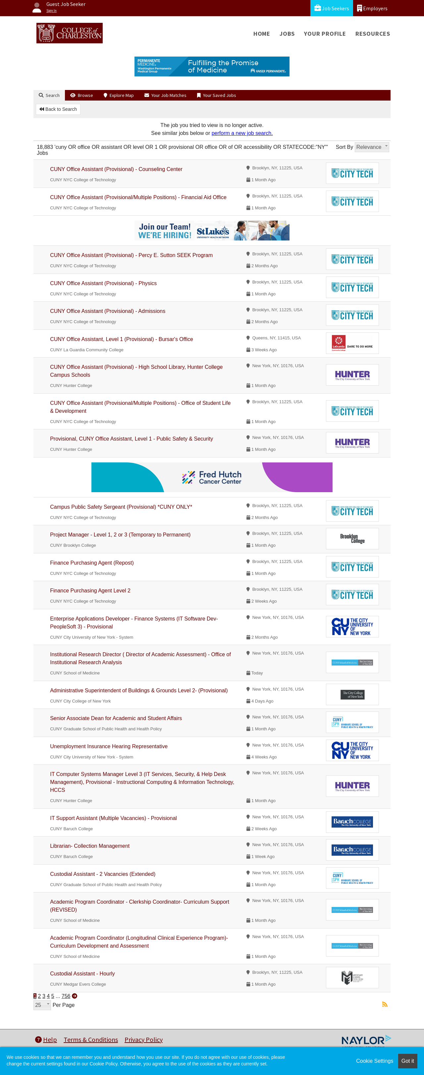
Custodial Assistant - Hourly (82, 973)
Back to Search (58, 109)
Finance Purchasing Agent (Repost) (92, 563)
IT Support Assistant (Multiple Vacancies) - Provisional (113, 818)
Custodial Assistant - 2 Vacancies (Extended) (102, 874)
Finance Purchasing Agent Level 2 (90, 590)
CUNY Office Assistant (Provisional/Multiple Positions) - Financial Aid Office (138, 197)
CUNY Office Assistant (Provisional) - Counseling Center (116, 169)
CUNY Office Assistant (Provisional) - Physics (103, 283)
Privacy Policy (144, 1039)
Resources (372, 33)
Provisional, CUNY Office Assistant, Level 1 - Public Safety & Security (131, 439)
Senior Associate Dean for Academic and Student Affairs (116, 718)
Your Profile (325, 33)
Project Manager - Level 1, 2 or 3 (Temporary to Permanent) (120, 535)
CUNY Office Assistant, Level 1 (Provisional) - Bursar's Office (121, 339)
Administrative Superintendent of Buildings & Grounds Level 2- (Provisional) (139, 690)
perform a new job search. (242, 133)
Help (46, 1039)
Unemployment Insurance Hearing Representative (109, 746)
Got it (407, 1061)
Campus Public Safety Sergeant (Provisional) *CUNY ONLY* (121, 507)
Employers (372, 8)
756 (66, 996)
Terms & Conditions (91, 1039)
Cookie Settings (374, 1061)
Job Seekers (331, 8)
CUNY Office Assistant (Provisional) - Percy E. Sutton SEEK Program (131, 255)
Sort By (344, 147)
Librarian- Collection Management (90, 846)
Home (261, 33)
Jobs (287, 33)
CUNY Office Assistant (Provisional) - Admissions (107, 311)
